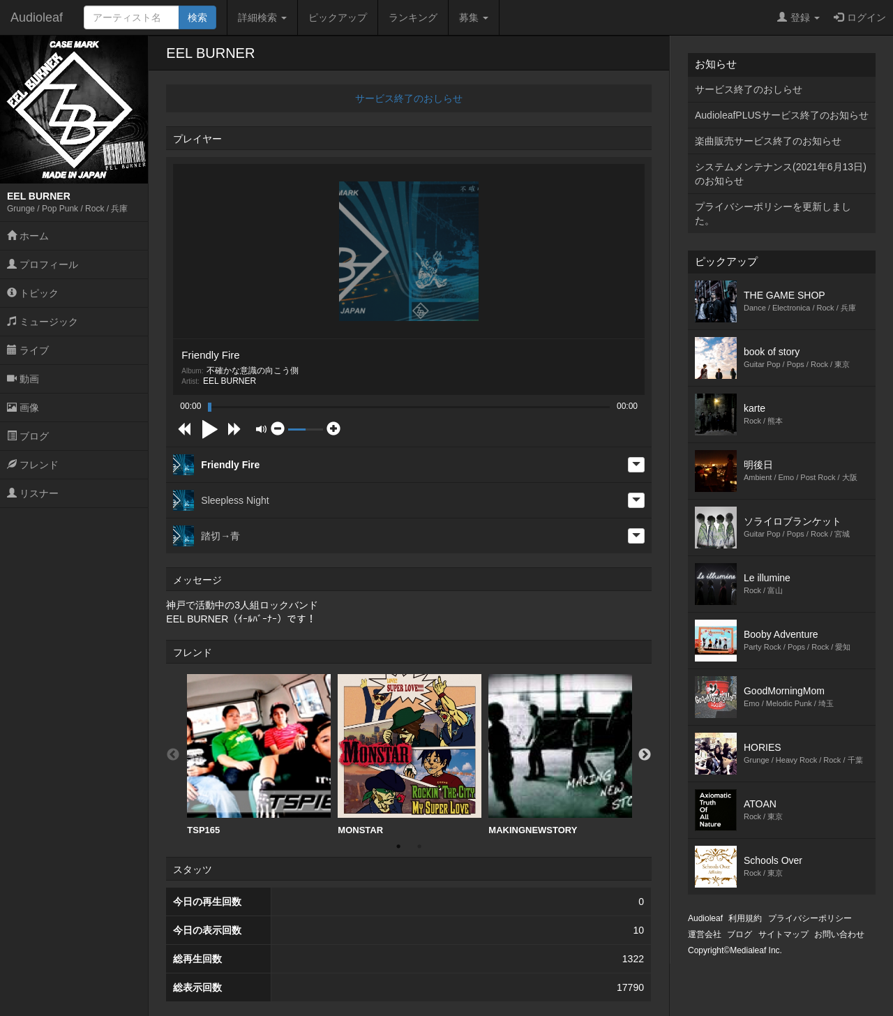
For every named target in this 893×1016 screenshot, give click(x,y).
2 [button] (419, 846)
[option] (259, 755)
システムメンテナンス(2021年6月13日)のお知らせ (780, 173)
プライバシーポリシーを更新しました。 (773, 213)
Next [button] (645, 755)
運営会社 (704, 934)
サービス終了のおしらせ (409, 98)
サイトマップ (783, 934)
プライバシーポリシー (810, 918)
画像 (23, 407)
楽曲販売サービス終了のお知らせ (768, 141)
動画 (23, 378)
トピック (33, 293)
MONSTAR (409, 754)
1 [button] (398, 846)
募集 (473, 17)
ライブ (28, 350)
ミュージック (42, 321)
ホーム (28, 235)
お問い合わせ (839, 934)
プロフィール (42, 264)
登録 (798, 17)
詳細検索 (262, 17)
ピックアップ (337, 17)
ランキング (413, 17)
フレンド (33, 464)
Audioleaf (36, 17)
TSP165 (259, 754)
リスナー (33, 493)
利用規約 (745, 918)
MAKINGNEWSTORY (560, 754)
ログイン (860, 17)
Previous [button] (173, 755)
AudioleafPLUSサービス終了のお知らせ (782, 115)
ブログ (28, 436)
